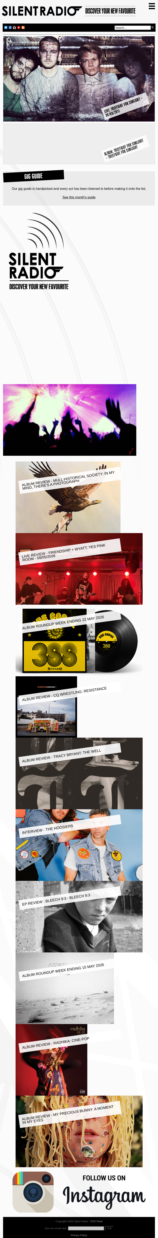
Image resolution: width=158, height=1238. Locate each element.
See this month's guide (79, 197)
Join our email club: (55, 1228)
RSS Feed (96, 1221)
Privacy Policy (79, 1235)
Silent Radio (69, 12)
